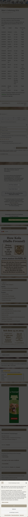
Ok (14, 505)
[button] (26, 483)
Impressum (22, 515)
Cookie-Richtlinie (7, 515)
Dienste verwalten (5, 502)
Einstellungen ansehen (14, 512)
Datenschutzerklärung (15, 515)
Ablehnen (14, 509)
